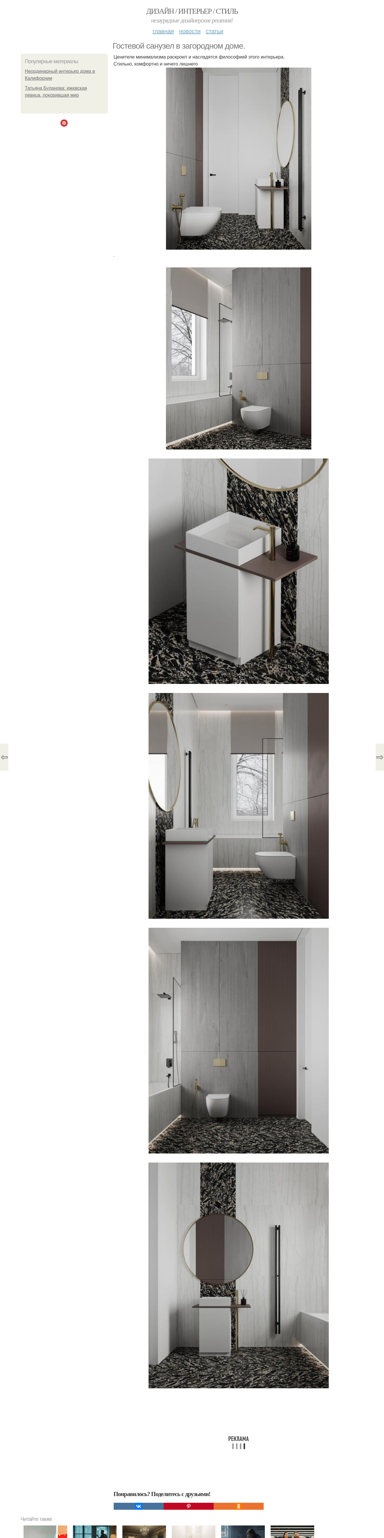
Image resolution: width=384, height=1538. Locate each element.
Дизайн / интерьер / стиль (191, 11)
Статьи (214, 31)
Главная (163, 31)
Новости (190, 31)
